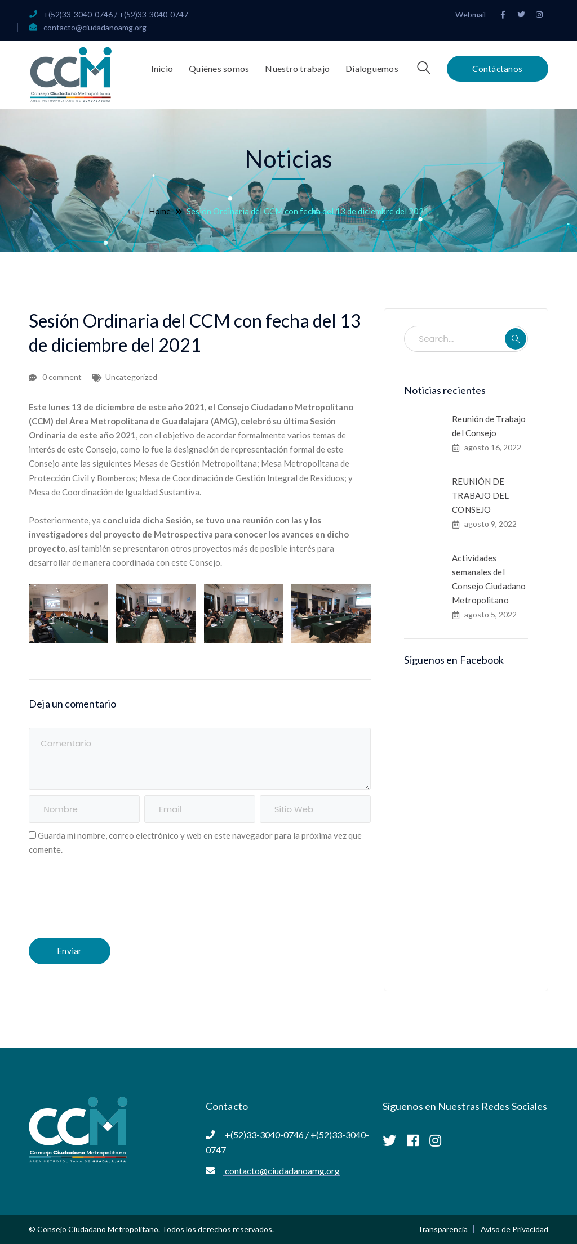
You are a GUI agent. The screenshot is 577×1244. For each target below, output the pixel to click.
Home (160, 211)
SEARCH (515, 339)
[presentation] (114, 899)
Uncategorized (131, 377)
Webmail (470, 14)
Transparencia (443, 1229)
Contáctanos (497, 69)
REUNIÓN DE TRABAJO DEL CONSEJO (480, 495)
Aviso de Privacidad (514, 1229)
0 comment (62, 377)
